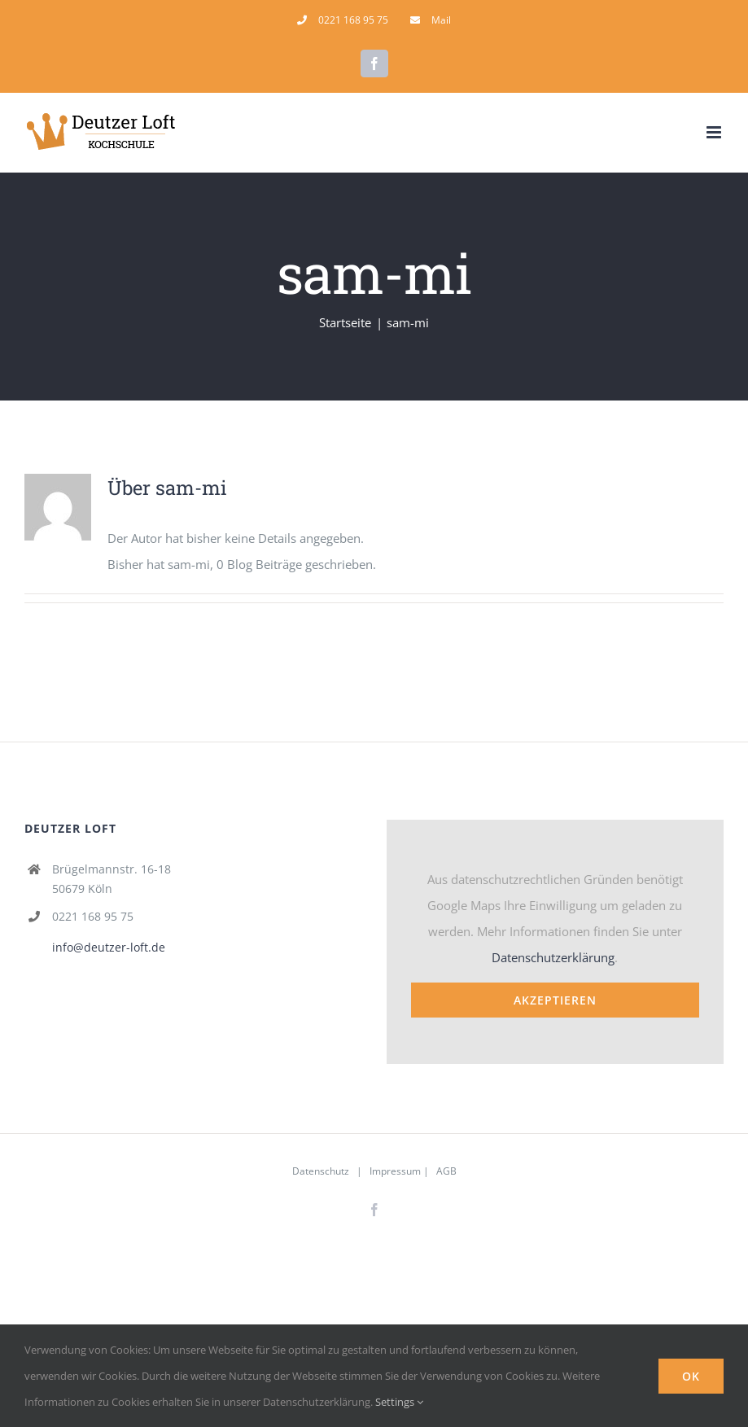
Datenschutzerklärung (553, 957)
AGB (446, 1171)
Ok (691, 1376)
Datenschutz (320, 1171)
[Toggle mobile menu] (715, 132)
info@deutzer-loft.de (108, 947)
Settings (399, 1401)
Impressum (395, 1171)
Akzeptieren (555, 1000)
